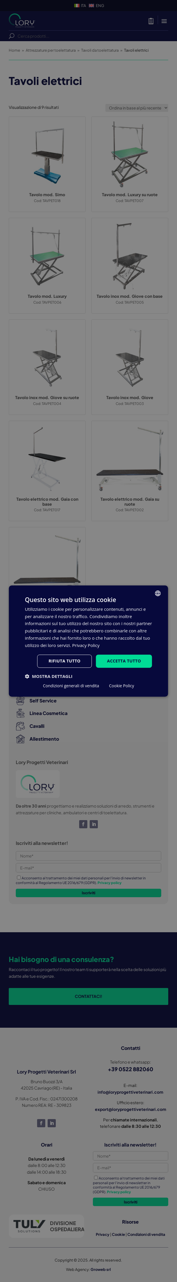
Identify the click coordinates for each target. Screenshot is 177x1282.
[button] (48, 676)
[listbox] (158, 593)
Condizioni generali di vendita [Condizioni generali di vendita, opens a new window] (71, 685)
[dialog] (88, 641)
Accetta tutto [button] (124, 661)
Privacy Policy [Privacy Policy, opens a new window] (86, 645)
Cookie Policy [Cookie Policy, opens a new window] (121, 685)
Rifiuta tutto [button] (64, 661)
